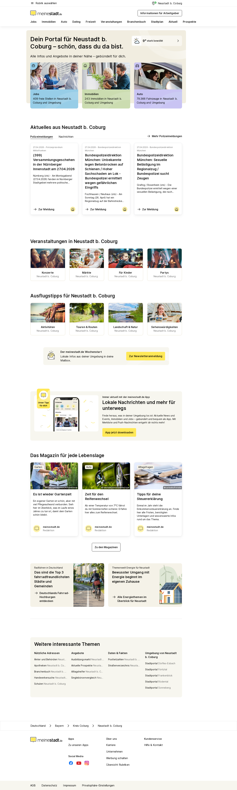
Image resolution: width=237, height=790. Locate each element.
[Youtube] (78, 763)
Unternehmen (114, 751)
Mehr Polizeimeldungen (164, 136)
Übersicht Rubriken (118, 764)
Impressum (69, 785)
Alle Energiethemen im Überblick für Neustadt (129, 599)
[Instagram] (86, 763)
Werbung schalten (117, 758)
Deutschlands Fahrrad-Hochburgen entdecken (51, 597)
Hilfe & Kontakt (153, 745)
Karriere (111, 745)
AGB (33, 785)
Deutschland (38, 725)
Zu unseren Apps (78, 745)
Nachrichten (66, 136)
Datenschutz (49, 785)
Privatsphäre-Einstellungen (98, 785)
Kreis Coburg (77, 726)
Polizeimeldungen (41, 136)
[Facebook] (71, 763)
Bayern (56, 726)
